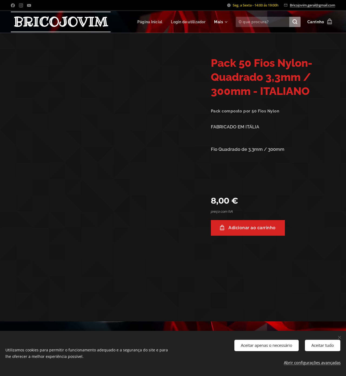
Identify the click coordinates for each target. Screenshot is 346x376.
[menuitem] (148, 22)
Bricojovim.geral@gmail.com (312, 5)
